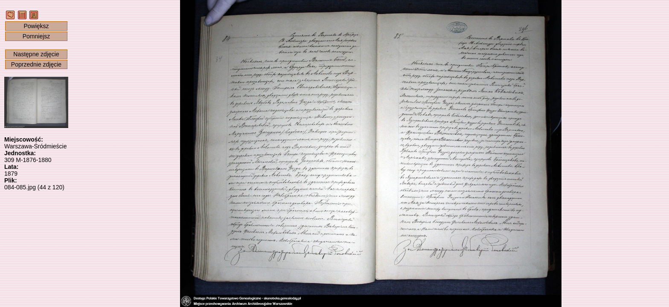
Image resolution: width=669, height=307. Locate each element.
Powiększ (36, 26)
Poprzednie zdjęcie (36, 64)
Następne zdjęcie (36, 54)
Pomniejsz (36, 36)
